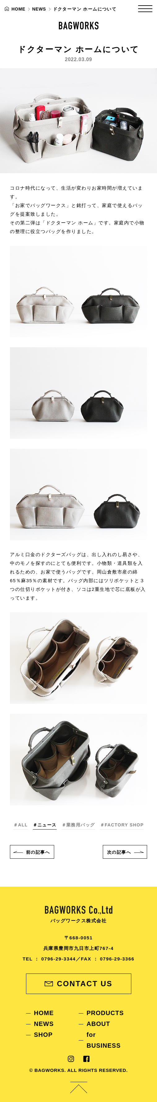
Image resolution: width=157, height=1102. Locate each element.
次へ (119, 852)
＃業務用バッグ (78, 824)
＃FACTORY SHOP (122, 824)
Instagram (71, 1059)
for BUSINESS (104, 1040)
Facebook (86, 1059)
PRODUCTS (105, 1013)
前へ (38, 852)
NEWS (44, 1023)
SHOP (43, 1034)
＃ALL (20, 824)
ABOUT (98, 1023)
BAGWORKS (79, 25)
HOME (44, 1013)
